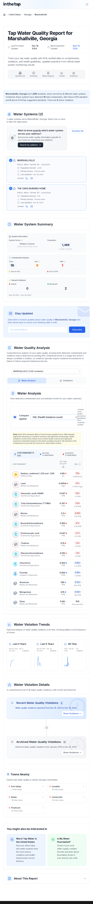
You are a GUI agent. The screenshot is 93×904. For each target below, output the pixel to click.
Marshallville (41, 14)
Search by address (30, 145)
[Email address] (37, 330)
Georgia (27, 14)
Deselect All (77, 131)
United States (15, 14)
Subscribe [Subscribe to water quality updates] (77, 329)
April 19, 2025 (76, 47)
